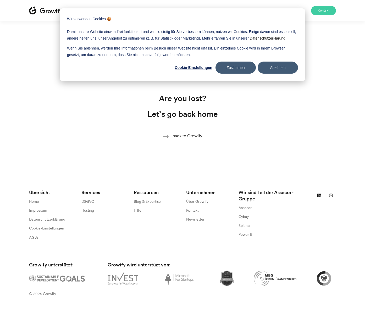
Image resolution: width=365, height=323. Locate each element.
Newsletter (195, 219)
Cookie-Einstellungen (193, 67)
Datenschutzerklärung (47, 219)
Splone (244, 225)
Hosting (87, 210)
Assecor (245, 207)
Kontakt (323, 10)
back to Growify (182, 136)
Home (34, 201)
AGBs (33, 237)
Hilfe (137, 210)
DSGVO (87, 201)
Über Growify (197, 201)
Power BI (246, 234)
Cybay (244, 216)
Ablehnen (277, 67)
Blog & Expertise (147, 201)
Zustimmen (235, 67)
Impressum (38, 210)
